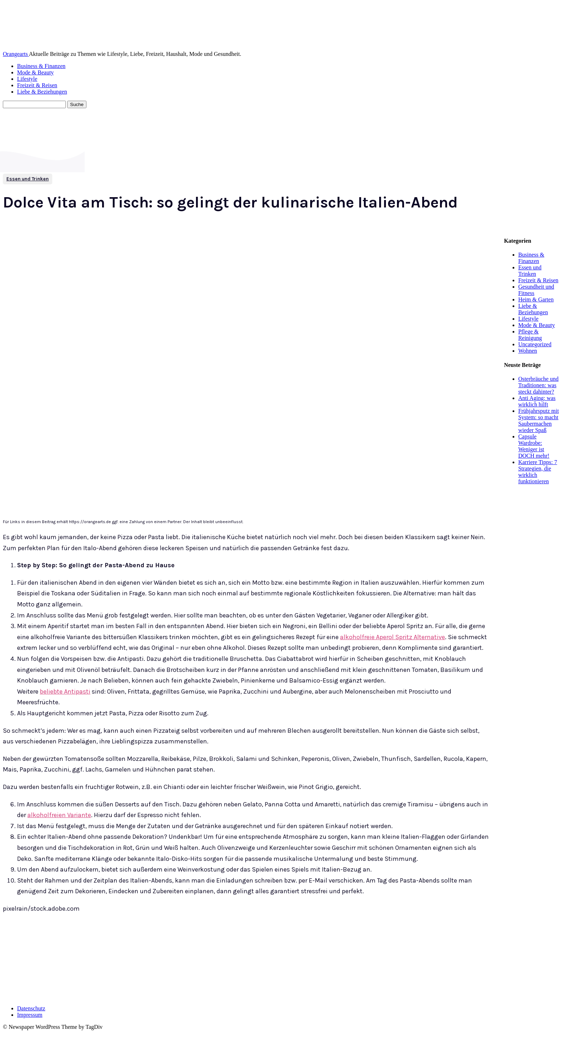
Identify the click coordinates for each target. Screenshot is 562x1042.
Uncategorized (534, 344)
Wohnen (527, 351)
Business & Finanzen (41, 66)
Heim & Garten (536, 299)
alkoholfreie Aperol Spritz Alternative (392, 637)
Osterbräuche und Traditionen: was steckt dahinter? (538, 385)
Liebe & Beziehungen (42, 92)
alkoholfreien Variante (59, 815)
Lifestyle (27, 79)
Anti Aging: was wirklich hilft (537, 401)
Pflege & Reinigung (530, 334)
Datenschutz (31, 1008)
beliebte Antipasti (65, 691)
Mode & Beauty (35, 72)
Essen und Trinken (27, 179)
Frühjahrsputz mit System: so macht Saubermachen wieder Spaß (538, 420)
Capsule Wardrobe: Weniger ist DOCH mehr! (534, 446)
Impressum (29, 1015)
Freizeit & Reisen (37, 85)
